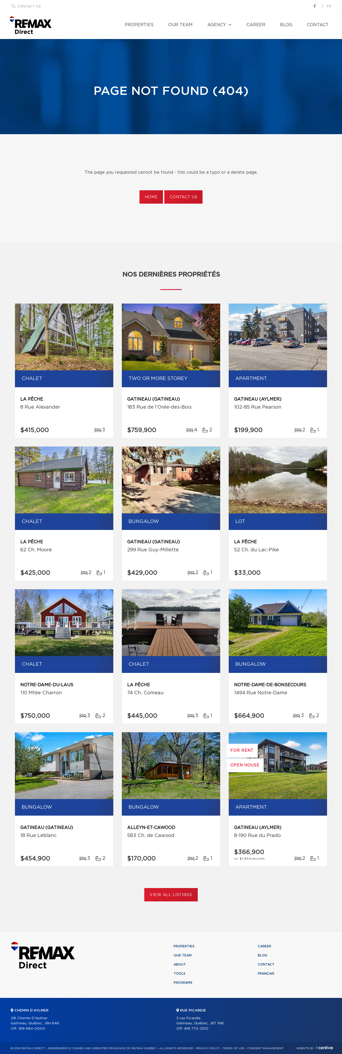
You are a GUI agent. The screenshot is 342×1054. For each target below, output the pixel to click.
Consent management (265, 1048)
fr (329, 6)
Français (266, 973)
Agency (216, 25)
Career (256, 25)
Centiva (324, 1047)
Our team (180, 25)
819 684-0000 (32, 1028)
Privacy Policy (208, 1048)
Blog (286, 25)
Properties (139, 25)
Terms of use (233, 1048)
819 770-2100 (196, 1028)
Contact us (29, 6)
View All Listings (171, 895)
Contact (318, 25)
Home (151, 197)
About (180, 964)
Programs (183, 982)
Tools (179, 973)
